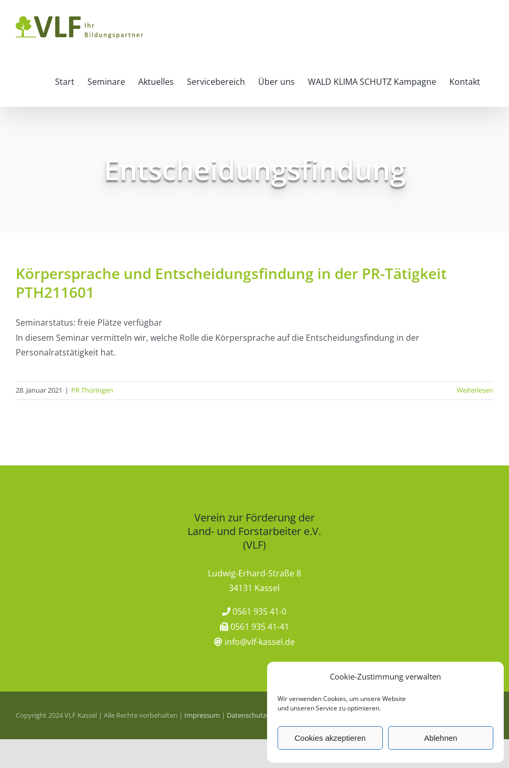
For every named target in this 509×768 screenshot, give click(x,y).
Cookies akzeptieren (330, 737)
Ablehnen (440, 737)
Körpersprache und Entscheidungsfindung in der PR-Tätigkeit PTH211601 (231, 282)
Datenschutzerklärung (261, 715)
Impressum (202, 715)
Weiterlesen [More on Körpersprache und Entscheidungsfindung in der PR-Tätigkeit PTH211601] (475, 390)
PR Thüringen (92, 390)
